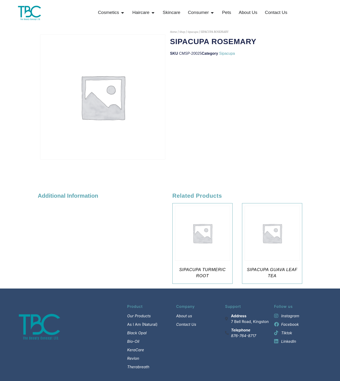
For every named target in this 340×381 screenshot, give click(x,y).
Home (173, 31)
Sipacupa (192, 31)
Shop (182, 31)
